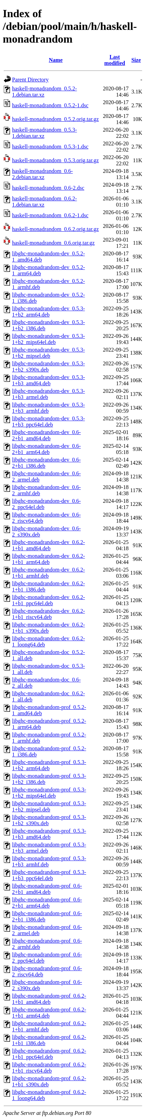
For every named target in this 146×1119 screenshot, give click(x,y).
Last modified (114, 60)
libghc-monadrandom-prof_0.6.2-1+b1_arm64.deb (49, 1013)
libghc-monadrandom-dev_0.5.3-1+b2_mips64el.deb (48, 339)
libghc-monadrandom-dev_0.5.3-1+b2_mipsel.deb (48, 353)
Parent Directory (30, 79)
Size (136, 60)
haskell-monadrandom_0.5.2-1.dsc (50, 105)
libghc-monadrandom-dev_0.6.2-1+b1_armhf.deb (48, 573)
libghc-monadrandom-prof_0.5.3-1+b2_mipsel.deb (49, 806)
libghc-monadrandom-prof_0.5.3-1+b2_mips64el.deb (49, 793)
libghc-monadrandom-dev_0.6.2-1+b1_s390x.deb (48, 628)
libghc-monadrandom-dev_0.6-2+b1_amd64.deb (46, 435)
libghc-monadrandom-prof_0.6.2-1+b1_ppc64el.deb (49, 1054)
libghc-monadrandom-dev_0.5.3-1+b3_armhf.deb (48, 408)
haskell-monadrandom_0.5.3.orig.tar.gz (55, 160)
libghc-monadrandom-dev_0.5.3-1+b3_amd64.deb (48, 380)
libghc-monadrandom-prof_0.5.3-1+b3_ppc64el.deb (49, 875)
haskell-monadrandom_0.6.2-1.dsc (50, 215)
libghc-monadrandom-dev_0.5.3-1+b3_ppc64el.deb (48, 422)
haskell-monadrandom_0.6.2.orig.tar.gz (55, 229)
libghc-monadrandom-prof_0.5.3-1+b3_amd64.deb (49, 834)
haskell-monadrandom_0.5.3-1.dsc (50, 146)
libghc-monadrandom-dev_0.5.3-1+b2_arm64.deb (48, 312)
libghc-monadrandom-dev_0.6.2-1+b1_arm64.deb (48, 559)
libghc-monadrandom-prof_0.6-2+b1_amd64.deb (47, 889)
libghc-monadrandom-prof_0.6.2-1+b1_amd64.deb (49, 999)
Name (56, 60)
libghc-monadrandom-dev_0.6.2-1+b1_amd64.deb (48, 545)
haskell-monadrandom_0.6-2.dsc (48, 188)
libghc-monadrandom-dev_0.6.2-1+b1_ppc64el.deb (48, 600)
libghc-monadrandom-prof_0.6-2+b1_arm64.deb (47, 903)
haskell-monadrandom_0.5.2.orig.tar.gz (55, 119)
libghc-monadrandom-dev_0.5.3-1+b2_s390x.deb (48, 367)
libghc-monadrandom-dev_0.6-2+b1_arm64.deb (46, 449)
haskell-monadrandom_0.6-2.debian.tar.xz (42, 174)
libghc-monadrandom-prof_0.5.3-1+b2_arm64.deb (49, 765)
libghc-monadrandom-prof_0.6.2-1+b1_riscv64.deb (49, 1068)
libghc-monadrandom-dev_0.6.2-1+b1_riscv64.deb (48, 614)
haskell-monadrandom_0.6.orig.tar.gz (53, 243)
